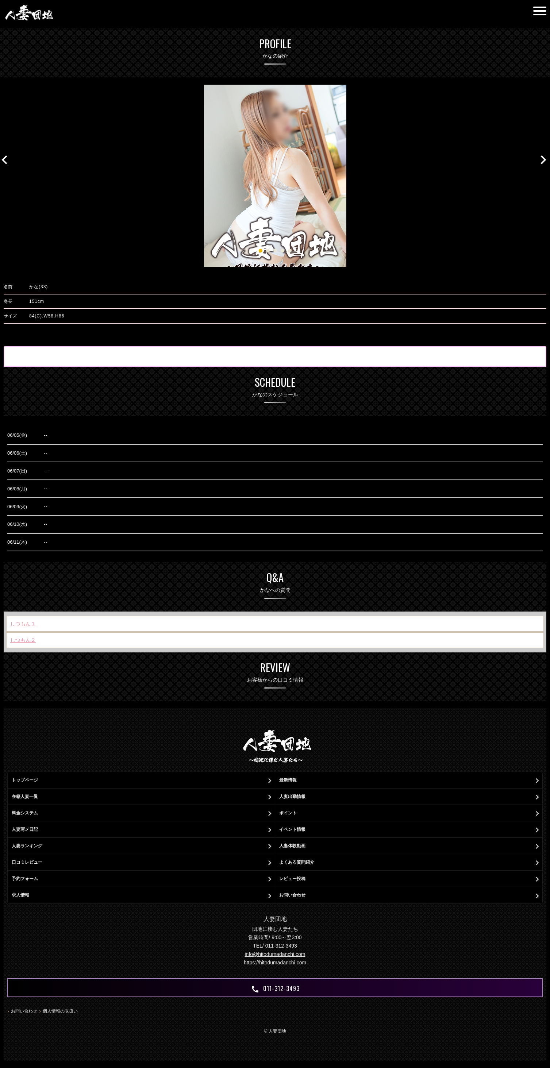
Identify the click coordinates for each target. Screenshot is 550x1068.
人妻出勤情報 (292, 796)
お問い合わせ (292, 895)
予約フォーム (25, 878)
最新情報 (288, 780)
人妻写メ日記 (25, 829)
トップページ (25, 780)
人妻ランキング (27, 845)
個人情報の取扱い (60, 1011)
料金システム (25, 813)
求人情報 (20, 895)
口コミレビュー (27, 862)
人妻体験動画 (292, 845)
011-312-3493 (275, 989)
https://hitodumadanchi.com (275, 962)
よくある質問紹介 (296, 862)
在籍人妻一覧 (25, 796)
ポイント (288, 813)
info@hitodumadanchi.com (275, 954)
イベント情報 (292, 829)
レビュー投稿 (292, 878)
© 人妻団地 (275, 1031)
